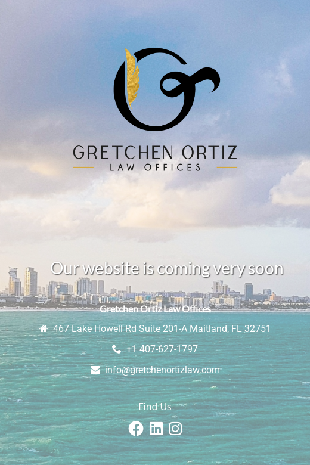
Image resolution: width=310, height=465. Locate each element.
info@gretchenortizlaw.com (162, 370)
